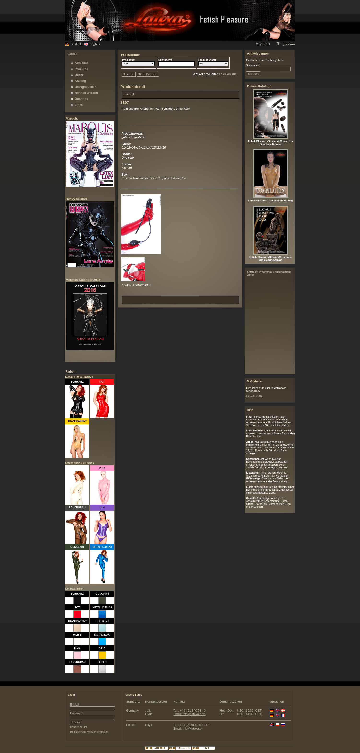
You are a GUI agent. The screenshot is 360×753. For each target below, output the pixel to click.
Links (79, 105)
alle (234, 74)
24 (224, 74)
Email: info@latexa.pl (187, 728)
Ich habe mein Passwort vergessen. (89, 732)
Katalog (80, 81)
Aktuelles (81, 63)
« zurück (129, 94)
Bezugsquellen (85, 87)
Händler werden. (79, 727)
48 (229, 74)
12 (220, 74)
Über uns (81, 99)
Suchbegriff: (253, 65)
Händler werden (86, 93)
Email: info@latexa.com (189, 714)
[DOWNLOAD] (254, 396)
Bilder (79, 75)
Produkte (81, 69)
